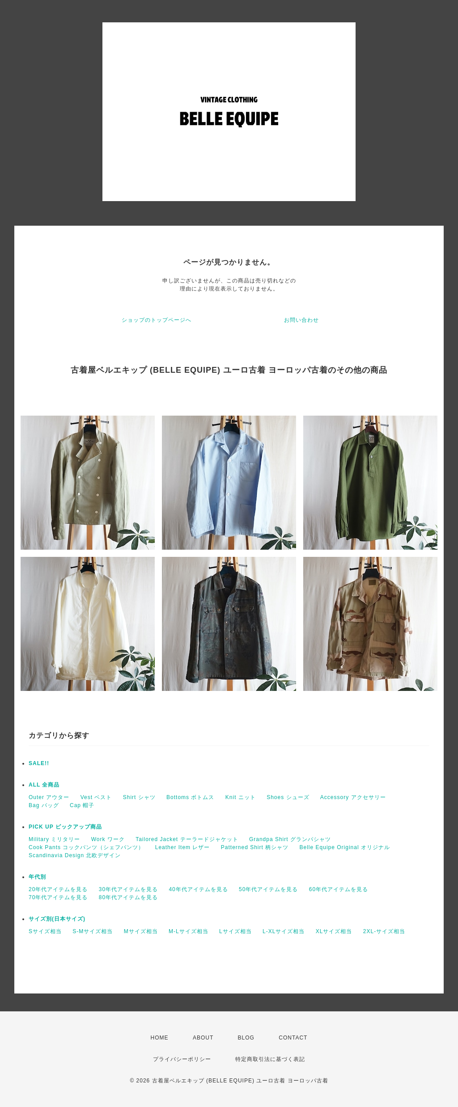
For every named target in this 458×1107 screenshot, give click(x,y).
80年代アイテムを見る (128, 897)
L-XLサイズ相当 (284, 931)
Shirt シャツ (139, 797)
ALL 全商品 (44, 785)
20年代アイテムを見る (58, 889)
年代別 (37, 877)
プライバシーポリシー (182, 1059)
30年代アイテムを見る (128, 889)
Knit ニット (240, 797)
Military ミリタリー (54, 839)
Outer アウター (49, 797)
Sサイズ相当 (45, 931)
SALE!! (39, 763)
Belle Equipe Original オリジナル (345, 847)
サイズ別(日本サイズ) (57, 919)
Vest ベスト (96, 797)
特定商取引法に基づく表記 (270, 1059)
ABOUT (203, 1038)
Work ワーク (108, 839)
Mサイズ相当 (141, 931)
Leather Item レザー (182, 847)
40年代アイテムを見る (198, 889)
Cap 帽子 (82, 805)
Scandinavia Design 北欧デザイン (75, 855)
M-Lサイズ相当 (188, 931)
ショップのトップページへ (156, 320)
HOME (160, 1038)
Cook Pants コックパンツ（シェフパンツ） (86, 847)
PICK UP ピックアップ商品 (65, 827)
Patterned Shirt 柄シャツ (254, 847)
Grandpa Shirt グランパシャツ (290, 839)
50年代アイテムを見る (268, 889)
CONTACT (293, 1038)
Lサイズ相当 (235, 931)
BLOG (246, 1038)
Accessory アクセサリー (353, 797)
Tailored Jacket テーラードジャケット (187, 839)
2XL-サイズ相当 (384, 931)
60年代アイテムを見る (338, 889)
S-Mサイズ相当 (92, 931)
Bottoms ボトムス (190, 797)
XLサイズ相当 (334, 931)
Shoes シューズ (288, 797)
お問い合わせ (301, 320)
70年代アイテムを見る (58, 897)
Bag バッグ (44, 805)
